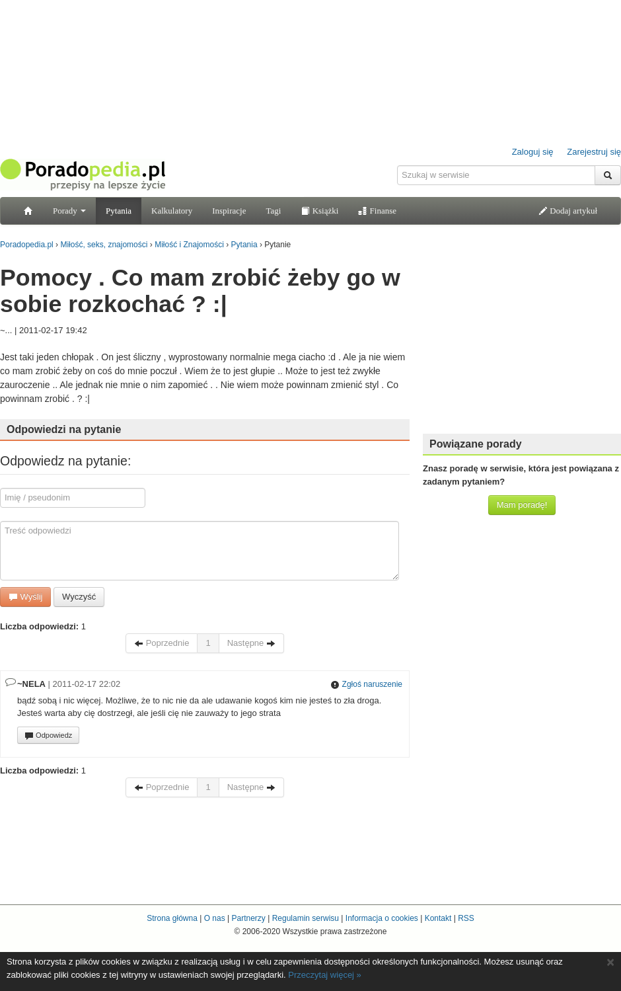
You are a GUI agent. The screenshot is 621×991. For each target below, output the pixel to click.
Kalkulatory (171, 211)
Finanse (377, 211)
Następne (251, 643)
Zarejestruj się (594, 152)
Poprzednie (161, 643)
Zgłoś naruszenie (366, 684)
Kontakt (438, 918)
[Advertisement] (522, 340)
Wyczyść (79, 597)
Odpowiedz (48, 735)
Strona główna (172, 918)
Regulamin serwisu (305, 918)
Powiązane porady (475, 444)
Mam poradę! (522, 505)
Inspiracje (229, 211)
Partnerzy (248, 918)
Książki (319, 211)
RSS (466, 918)
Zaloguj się (533, 152)
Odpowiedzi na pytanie (64, 429)
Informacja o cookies (382, 918)
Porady (69, 211)
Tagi (273, 211)
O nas (214, 918)
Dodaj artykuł (567, 211)
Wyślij (25, 597)
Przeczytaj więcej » (324, 975)
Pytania (118, 211)
